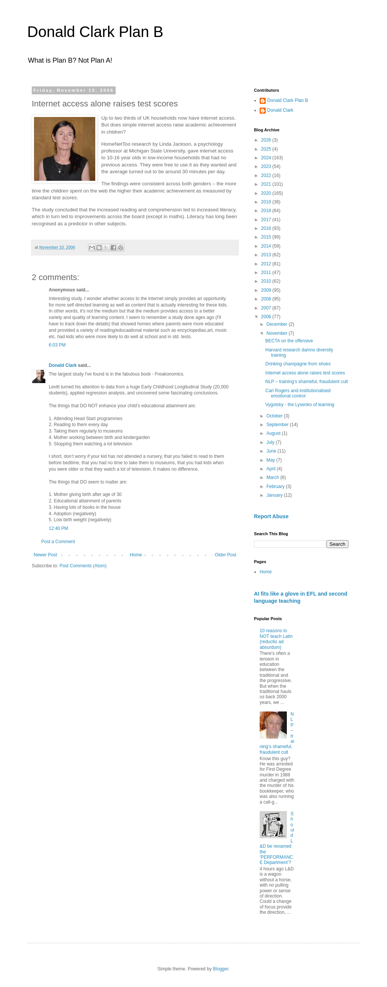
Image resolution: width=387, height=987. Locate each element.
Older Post (225, 554)
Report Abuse (271, 516)
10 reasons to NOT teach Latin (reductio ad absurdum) (276, 639)
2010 (266, 281)
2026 (266, 140)
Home (136, 554)
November (277, 333)
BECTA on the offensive (289, 340)
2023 (266, 166)
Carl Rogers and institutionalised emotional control (298, 393)
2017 (266, 219)
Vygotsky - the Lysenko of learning (299, 404)
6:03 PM (57, 345)
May (271, 460)
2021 (266, 184)
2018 (266, 210)
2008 (266, 299)
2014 (266, 246)
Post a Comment (58, 541)
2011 (266, 272)
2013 (266, 254)
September (278, 424)
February (276, 486)
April (271, 468)
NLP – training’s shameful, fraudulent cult (306, 381)
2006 (266, 316)
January (275, 495)
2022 (266, 175)
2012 (266, 263)
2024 (266, 157)
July (271, 442)
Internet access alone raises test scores (305, 373)
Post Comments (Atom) (83, 565)
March (273, 477)
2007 (266, 308)
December (277, 324)
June (271, 451)
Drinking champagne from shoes (298, 363)
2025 (266, 149)
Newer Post (45, 554)
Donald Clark (63, 365)
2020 (266, 193)
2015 (266, 237)
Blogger (220, 969)
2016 (266, 228)
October (275, 416)
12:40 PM (58, 528)
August (274, 433)
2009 (266, 290)
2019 (266, 202)
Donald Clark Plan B (95, 31)
